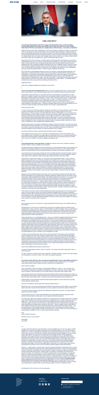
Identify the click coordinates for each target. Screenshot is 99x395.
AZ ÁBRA (35, 2)
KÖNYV (42, 2)
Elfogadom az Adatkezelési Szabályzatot (71, 384)
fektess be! (79, 2)
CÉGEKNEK (70, 2)
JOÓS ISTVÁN (14, 2)
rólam (86, 2)
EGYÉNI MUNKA (61, 2)
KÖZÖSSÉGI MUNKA (50, 2)
